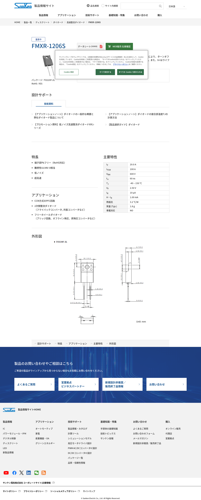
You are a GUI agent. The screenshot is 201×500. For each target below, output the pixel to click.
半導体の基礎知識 (109, 428)
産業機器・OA (42, 438)
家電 (37, 433)
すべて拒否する (105, 72)
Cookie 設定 (69, 72)
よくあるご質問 (26, 384)
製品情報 (43, 15)
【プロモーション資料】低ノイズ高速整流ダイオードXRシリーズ (64, 126)
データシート (87, 46)
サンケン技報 (106, 438)
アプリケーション (67, 15)
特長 (60, 343)
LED (5, 448)
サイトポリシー (10, 491)
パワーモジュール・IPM (14, 433)
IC (4, 428)
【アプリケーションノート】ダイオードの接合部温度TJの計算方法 (138, 115)
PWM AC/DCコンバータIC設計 (82, 448)
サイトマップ (89, 491)
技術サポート (92, 15)
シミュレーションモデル (80, 438)
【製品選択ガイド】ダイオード (124, 124)
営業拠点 (170, 438)
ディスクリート (42, 22)
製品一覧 (28, 22)
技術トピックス (108, 433)
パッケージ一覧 (75, 457)
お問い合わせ (141, 15)
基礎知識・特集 (117, 15)
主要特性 (98, 343)
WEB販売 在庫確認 (122, 46)
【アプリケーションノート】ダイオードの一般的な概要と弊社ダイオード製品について (64, 115)
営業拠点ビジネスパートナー (73, 384)
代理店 (169, 433)
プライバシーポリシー (34, 491)
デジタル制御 (9, 438)
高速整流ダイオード (76, 22)
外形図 (112, 343)
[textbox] (140, 6)
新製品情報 (8, 452)
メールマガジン (140, 438)
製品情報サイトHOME (22, 409)
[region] (101, 64)
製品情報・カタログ (77, 428)
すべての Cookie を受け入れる (130, 72)
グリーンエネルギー (45, 443)
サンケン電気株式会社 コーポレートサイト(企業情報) (27, 482)
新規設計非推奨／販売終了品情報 (115, 384)
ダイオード (58, 22)
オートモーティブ (44, 428)
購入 (159, 15)
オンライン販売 (173, 428)
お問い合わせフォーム (144, 433)
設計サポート (44, 343)
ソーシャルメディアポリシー (63, 491)
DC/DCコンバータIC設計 (80, 453)
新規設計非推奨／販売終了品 (147, 443)
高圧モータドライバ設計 (80, 443)
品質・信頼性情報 (76, 462)
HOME (17, 22)
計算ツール (73, 433)
